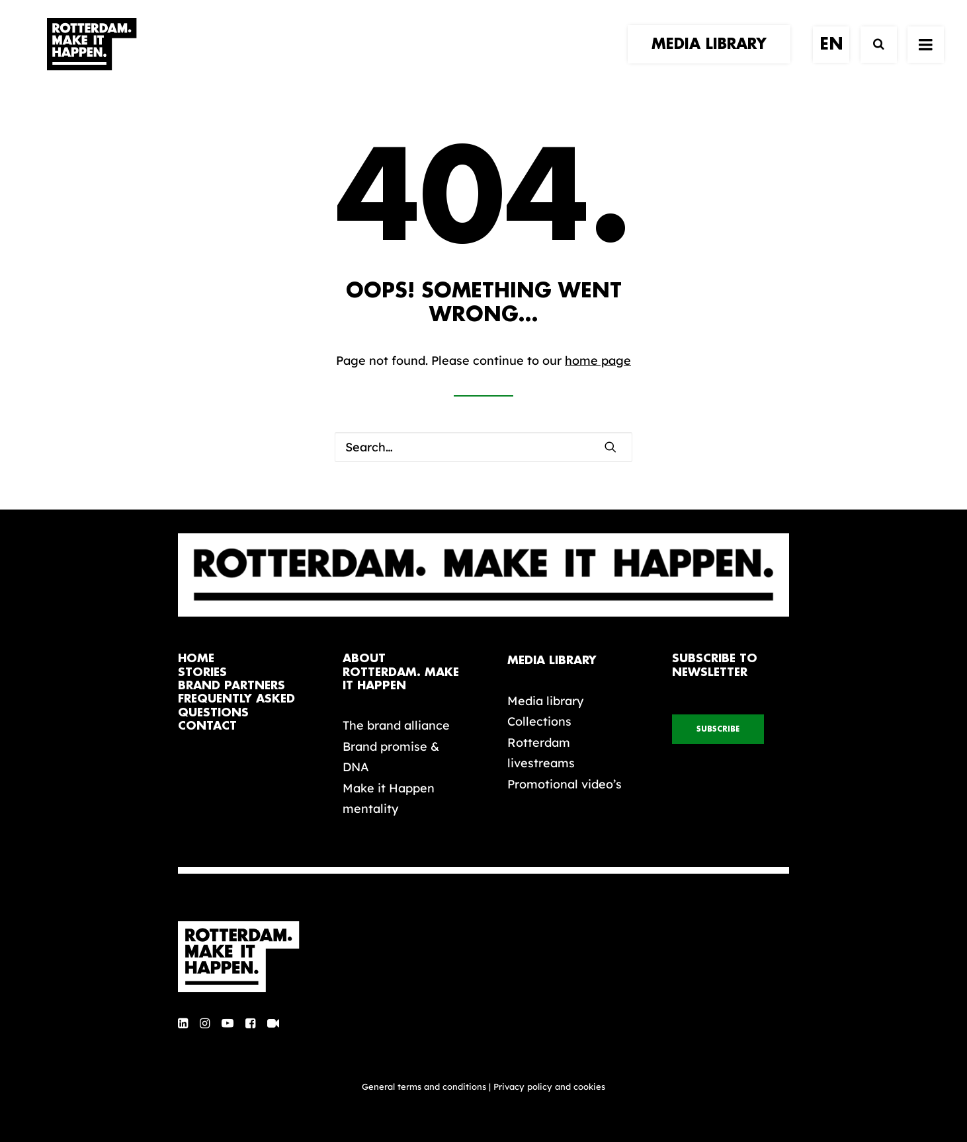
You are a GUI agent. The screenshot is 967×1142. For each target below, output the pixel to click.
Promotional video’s (564, 784)
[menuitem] (714, 57)
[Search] (873, 58)
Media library (545, 700)
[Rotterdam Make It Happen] (90, 57)
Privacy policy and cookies (549, 1086)
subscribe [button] (717, 729)
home (196, 658)
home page (598, 360)
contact (207, 726)
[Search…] (483, 447)
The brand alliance (396, 725)
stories (202, 672)
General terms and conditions (424, 1086)
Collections (539, 721)
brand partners (231, 685)
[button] (610, 447)
